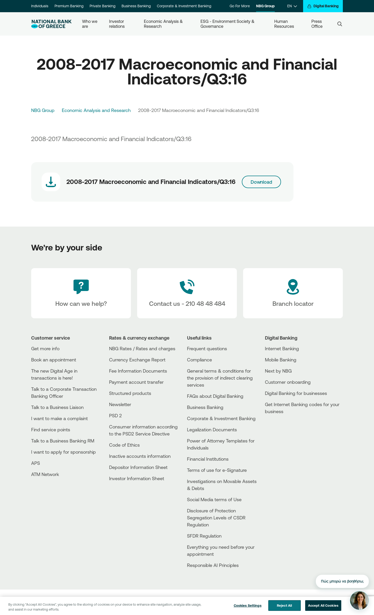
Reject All (284, 609)
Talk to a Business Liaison (57, 407)
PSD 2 (115, 415)
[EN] (292, 6)
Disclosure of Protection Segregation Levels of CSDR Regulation (216, 517)
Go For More (240, 6)
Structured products (130, 393)
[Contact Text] (187, 293)
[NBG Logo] (51, 24)
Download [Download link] (261, 181)
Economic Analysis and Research (96, 110)
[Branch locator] (293, 293)
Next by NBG (278, 370)
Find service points (50, 429)
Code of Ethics (124, 444)
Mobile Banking (280, 359)
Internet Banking (282, 348)
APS (35, 463)
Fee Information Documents (138, 370)
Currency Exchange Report (137, 359)
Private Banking (102, 6)
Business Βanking (205, 407)
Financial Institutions (208, 458)
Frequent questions (207, 348)
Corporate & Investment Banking (184, 6)
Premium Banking (69, 6)
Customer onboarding (288, 382)
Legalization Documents (212, 429)
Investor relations (117, 24)
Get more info (45, 348)
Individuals (39, 6)
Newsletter (120, 404)
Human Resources (284, 24)
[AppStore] (284, 425)
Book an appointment (53, 359)
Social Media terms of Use (214, 499)
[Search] (340, 24)
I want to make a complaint (59, 418)
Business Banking (136, 6)
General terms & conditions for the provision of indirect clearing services (220, 377)
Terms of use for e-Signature (217, 470)
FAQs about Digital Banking (215, 396)
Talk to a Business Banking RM (62, 440)
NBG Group (265, 6)
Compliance (199, 359)
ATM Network (45, 474)
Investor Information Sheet (136, 478)
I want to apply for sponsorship (63, 451)
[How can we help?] (81, 293)
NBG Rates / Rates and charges (142, 348)
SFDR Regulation (204, 535)
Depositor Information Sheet (138, 467)
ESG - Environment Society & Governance (228, 24)
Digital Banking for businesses (296, 393)
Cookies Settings (248, 609)
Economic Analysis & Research (164, 24)
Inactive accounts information (140, 456)
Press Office (317, 24)
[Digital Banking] (323, 6)
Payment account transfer (136, 382)
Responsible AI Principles (213, 565)
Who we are (90, 24)
